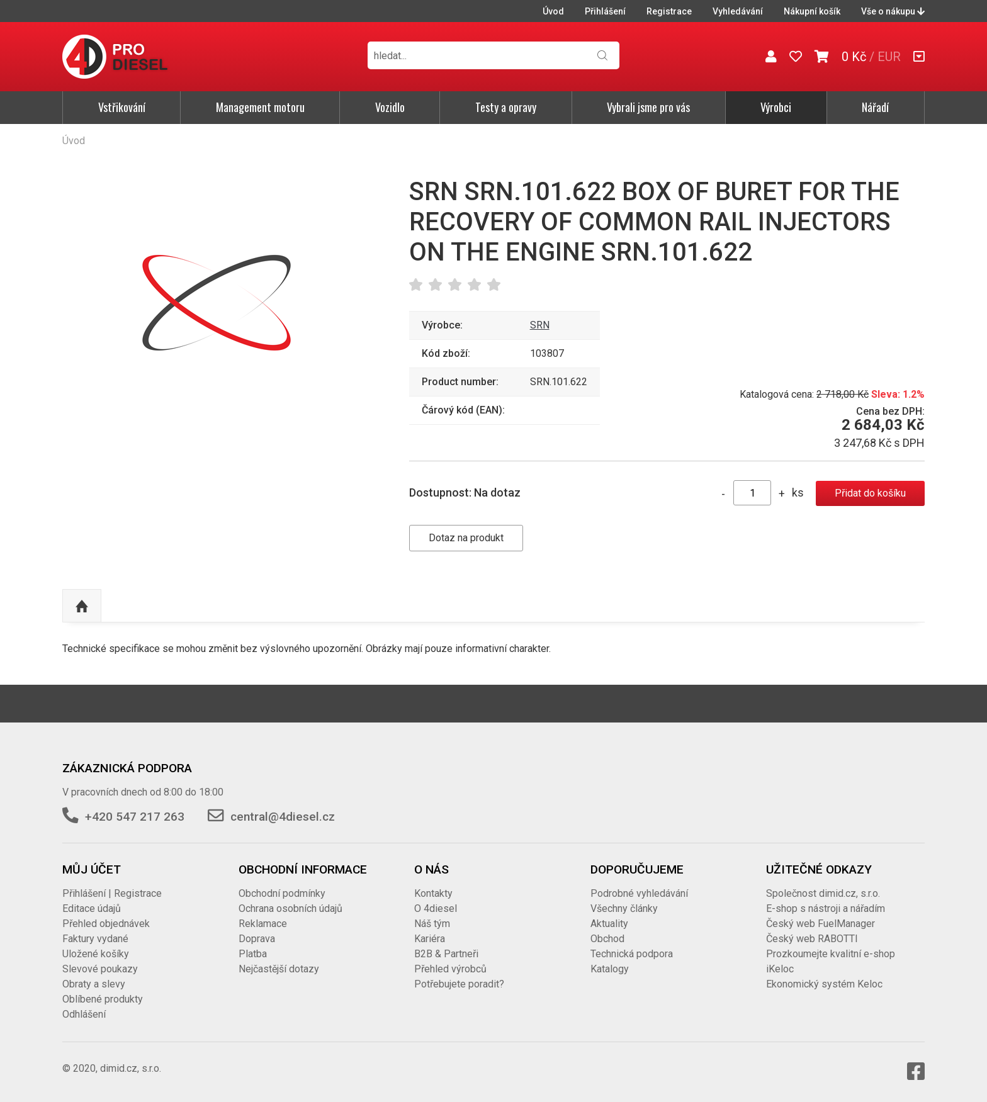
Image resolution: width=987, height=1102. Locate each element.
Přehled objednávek (106, 924)
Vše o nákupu (893, 11)
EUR (889, 56)
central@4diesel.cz (282, 816)
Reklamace (263, 924)
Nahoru (82, 606)
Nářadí (875, 107)
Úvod (553, 11)
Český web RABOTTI (812, 939)
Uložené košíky (95, 954)
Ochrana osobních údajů (290, 908)
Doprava (257, 939)
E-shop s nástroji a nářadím (825, 908)
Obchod (607, 939)
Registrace (669, 11)
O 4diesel (435, 908)
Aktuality (609, 924)
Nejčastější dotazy (279, 969)
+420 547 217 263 (134, 816)
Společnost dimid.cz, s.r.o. (823, 893)
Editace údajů (91, 908)
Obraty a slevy (93, 984)
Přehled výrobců (450, 969)
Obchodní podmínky (282, 893)
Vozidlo (390, 107)
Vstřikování (121, 107)
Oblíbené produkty (102, 999)
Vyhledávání (738, 11)
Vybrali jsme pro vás (648, 107)
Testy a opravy (505, 107)
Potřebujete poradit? (459, 984)
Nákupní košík (812, 11)
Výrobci (775, 107)
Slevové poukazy (100, 969)
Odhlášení (84, 1014)
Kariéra (429, 939)
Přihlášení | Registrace (112, 893)
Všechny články (624, 908)
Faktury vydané (95, 939)
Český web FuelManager (820, 924)
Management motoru (260, 107)
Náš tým (432, 924)
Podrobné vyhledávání (639, 893)
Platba (253, 954)
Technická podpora (631, 954)
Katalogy (609, 969)
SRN (540, 325)
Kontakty (433, 893)
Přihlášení (605, 11)
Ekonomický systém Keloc (824, 984)
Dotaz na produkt (466, 538)
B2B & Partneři (446, 954)
